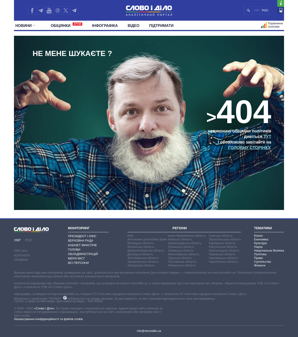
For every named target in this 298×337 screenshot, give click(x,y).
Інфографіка (105, 26)
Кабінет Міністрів (82, 245)
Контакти (22, 255)
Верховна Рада (80, 240)
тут (267, 136)
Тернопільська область (225, 239)
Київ (130, 235)
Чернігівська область (223, 261)
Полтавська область (182, 261)
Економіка (261, 239)
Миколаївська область (183, 254)
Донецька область (140, 254)
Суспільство (262, 261)
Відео (133, 26)
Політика (260, 254)
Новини (25, 26)
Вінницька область (140, 243)
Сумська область (221, 235)
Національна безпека (269, 250)
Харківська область (222, 243)
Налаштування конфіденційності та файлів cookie (48, 319)
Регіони (180, 228)
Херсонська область (223, 247)
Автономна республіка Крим (147, 239)
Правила (21, 260)
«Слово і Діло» (44, 308)
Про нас (21, 250)
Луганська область (181, 247)
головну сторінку (249, 147)
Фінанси (259, 265)
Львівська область (181, 250)
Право (258, 258)
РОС (265, 10)
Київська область (180, 239)
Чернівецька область (223, 258)
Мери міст (76, 258)
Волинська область (140, 247)
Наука (258, 247)
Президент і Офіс (82, 236)
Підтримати (161, 26)
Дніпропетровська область (146, 250)
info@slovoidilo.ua (149, 331)
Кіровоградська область (185, 243)
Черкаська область (222, 254)
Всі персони (78, 263)
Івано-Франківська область (187, 235)
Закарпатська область (143, 261)
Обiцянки (66, 25)
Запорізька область (141, 265)
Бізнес (258, 235)
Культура (260, 243)
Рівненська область (182, 265)
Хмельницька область (224, 250)
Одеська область (180, 258)
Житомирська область (143, 258)
